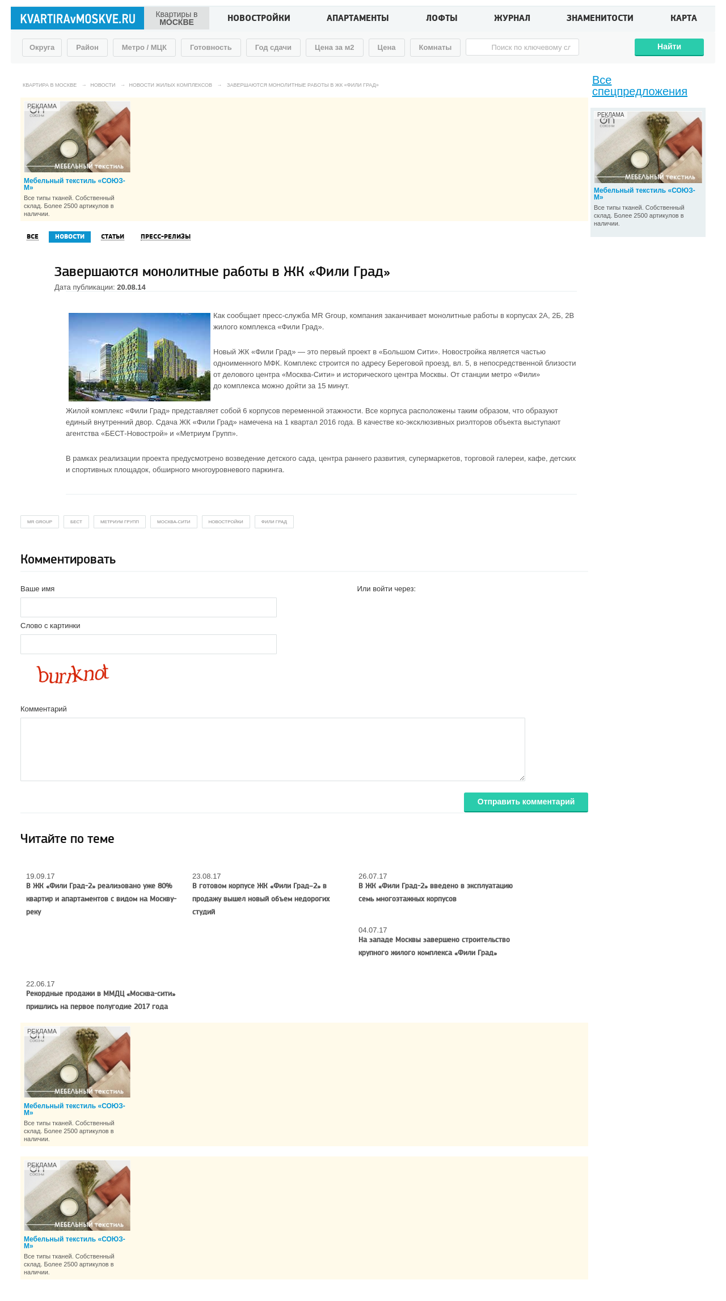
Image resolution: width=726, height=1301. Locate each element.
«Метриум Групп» (206, 433)
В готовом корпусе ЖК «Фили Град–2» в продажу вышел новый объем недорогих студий (261, 899)
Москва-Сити (174, 521)
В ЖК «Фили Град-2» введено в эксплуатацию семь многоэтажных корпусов (435, 893)
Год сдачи (273, 47)
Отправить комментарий (526, 801)
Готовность (211, 47)
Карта (683, 19)
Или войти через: (386, 588)
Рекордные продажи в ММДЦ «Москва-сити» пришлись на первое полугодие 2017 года (100, 1000)
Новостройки (258, 19)
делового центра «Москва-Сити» (279, 374)
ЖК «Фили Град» (267, 352)
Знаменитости (600, 19)
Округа (41, 47)
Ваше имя (37, 588)
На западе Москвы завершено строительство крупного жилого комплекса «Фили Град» (434, 946)
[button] (366, 606)
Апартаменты (358, 19)
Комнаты (435, 47)
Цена (387, 47)
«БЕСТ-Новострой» (134, 433)
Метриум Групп (119, 521)
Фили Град (274, 521)
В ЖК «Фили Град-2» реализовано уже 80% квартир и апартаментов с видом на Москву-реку (101, 899)
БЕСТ (76, 521)
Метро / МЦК (144, 47)
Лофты (442, 19)
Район (87, 47)
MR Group (328, 315)
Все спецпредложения (639, 85)
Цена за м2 (334, 47)
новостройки (226, 521)
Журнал (512, 19)
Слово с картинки (50, 625)
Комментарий (43, 709)
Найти (669, 46)
